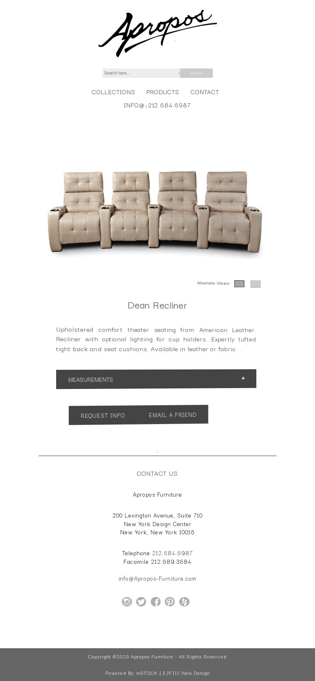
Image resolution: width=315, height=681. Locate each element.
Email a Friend (168, 416)
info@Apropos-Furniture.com (157, 578)
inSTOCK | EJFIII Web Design (173, 672)
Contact (205, 91)
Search (196, 73)
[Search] (145, 73)
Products (162, 91)
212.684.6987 (169, 104)
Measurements (114, 378)
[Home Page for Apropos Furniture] (157, 57)
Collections (113, 91)
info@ (134, 104)
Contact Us (157, 473)
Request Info (122, 412)
